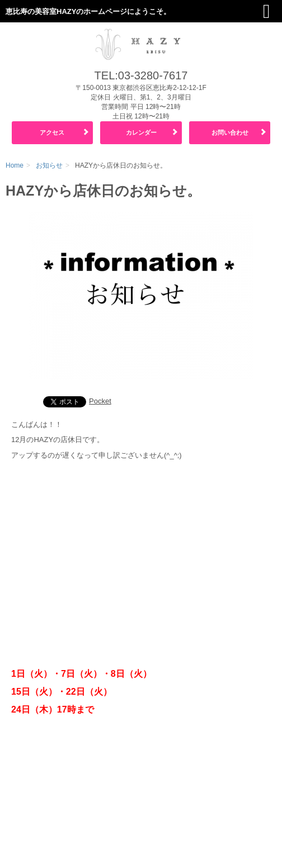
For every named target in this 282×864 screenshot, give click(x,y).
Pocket (100, 401)
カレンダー (141, 132)
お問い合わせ (230, 132)
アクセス (52, 132)
